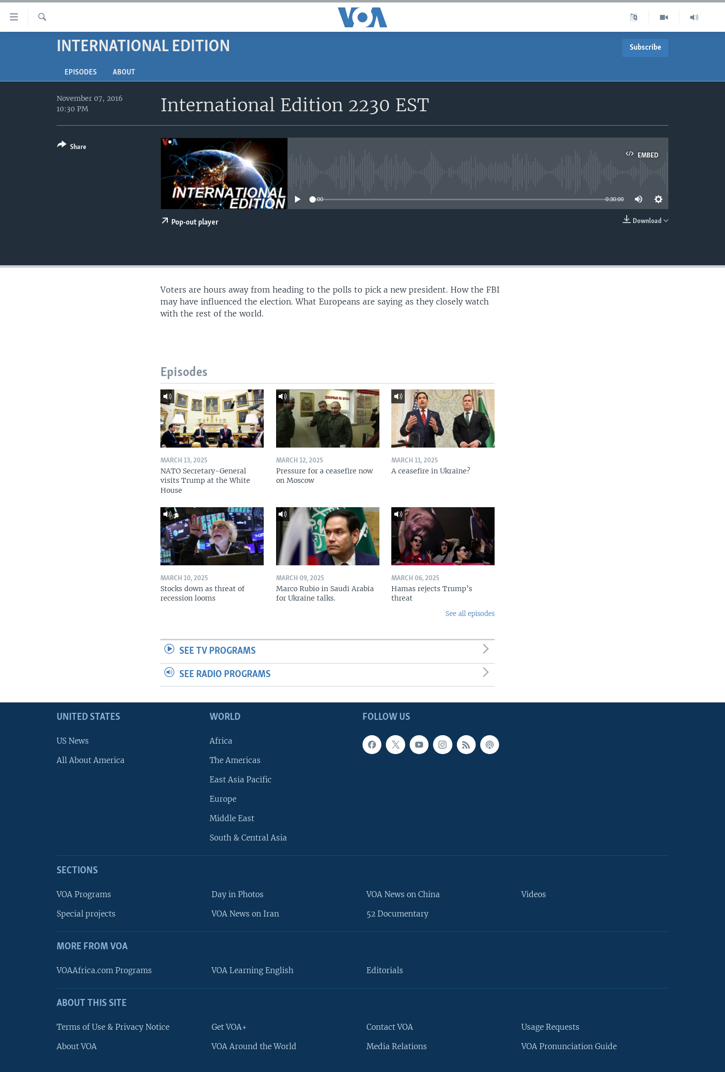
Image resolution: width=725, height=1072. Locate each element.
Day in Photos (238, 894)
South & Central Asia (248, 837)
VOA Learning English (252, 970)
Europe (223, 799)
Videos (533, 894)
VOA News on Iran (245, 914)
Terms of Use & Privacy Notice (113, 1027)
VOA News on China (403, 894)
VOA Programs (84, 894)
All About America (91, 760)
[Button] (71, 148)
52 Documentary (397, 914)
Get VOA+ (229, 1027)
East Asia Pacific (241, 779)
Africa (221, 741)
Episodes (81, 73)
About (124, 73)
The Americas (235, 760)
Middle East (232, 818)
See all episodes (470, 614)
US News (73, 741)
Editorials (384, 970)
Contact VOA (389, 1027)
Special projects (86, 914)
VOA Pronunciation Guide (569, 1046)
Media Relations (396, 1046)
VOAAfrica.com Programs (104, 970)
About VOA (77, 1046)
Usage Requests (550, 1027)
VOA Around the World (254, 1046)
